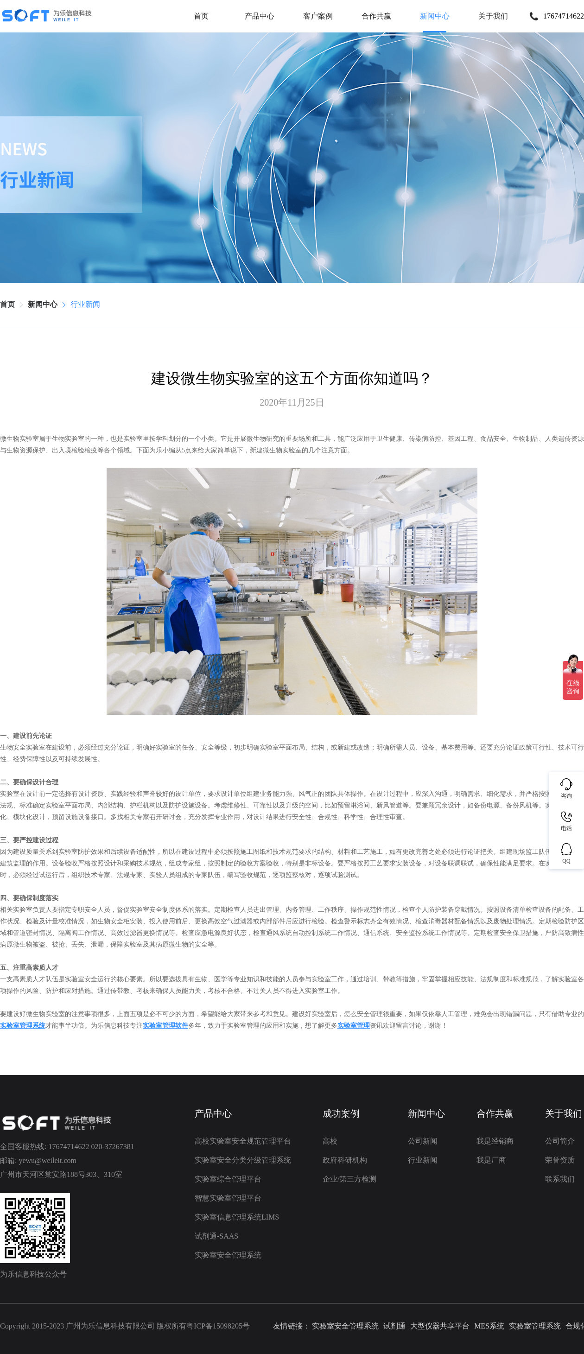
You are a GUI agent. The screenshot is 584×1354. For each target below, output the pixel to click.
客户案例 (318, 16)
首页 (201, 16)
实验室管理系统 (535, 1326)
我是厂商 (491, 1160)
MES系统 (489, 1326)
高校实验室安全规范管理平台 (243, 1141)
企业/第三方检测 (349, 1179)
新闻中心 (435, 16)
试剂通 (394, 1326)
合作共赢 (376, 16)
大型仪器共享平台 (440, 1326)
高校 (330, 1141)
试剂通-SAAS (216, 1236)
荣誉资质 (560, 1160)
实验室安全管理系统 (228, 1255)
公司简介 (560, 1141)
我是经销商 (495, 1141)
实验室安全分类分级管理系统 (243, 1160)
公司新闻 (423, 1141)
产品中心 (259, 16)
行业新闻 (85, 304)
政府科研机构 (345, 1160)
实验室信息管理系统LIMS (237, 1217)
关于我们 (493, 16)
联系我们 (560, 1179)
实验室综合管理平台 (228, 1179)
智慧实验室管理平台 (228, 1198)
